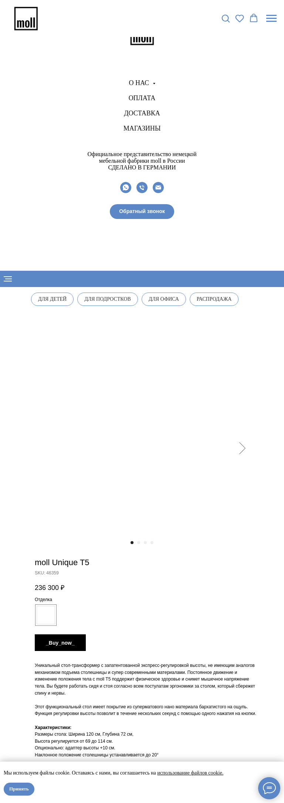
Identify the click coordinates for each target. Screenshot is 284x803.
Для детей (52, 299)
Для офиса (164, 299)
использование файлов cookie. (190, 773)
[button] (142, 211)
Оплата (142, 98)
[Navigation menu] (271, 18)
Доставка (142, 113)
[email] (158, 187)
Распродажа (214, 299)
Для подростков (107, 299)
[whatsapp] (125, 187)
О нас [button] (140, 83)
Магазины (142, 128)
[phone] (142, 187)
